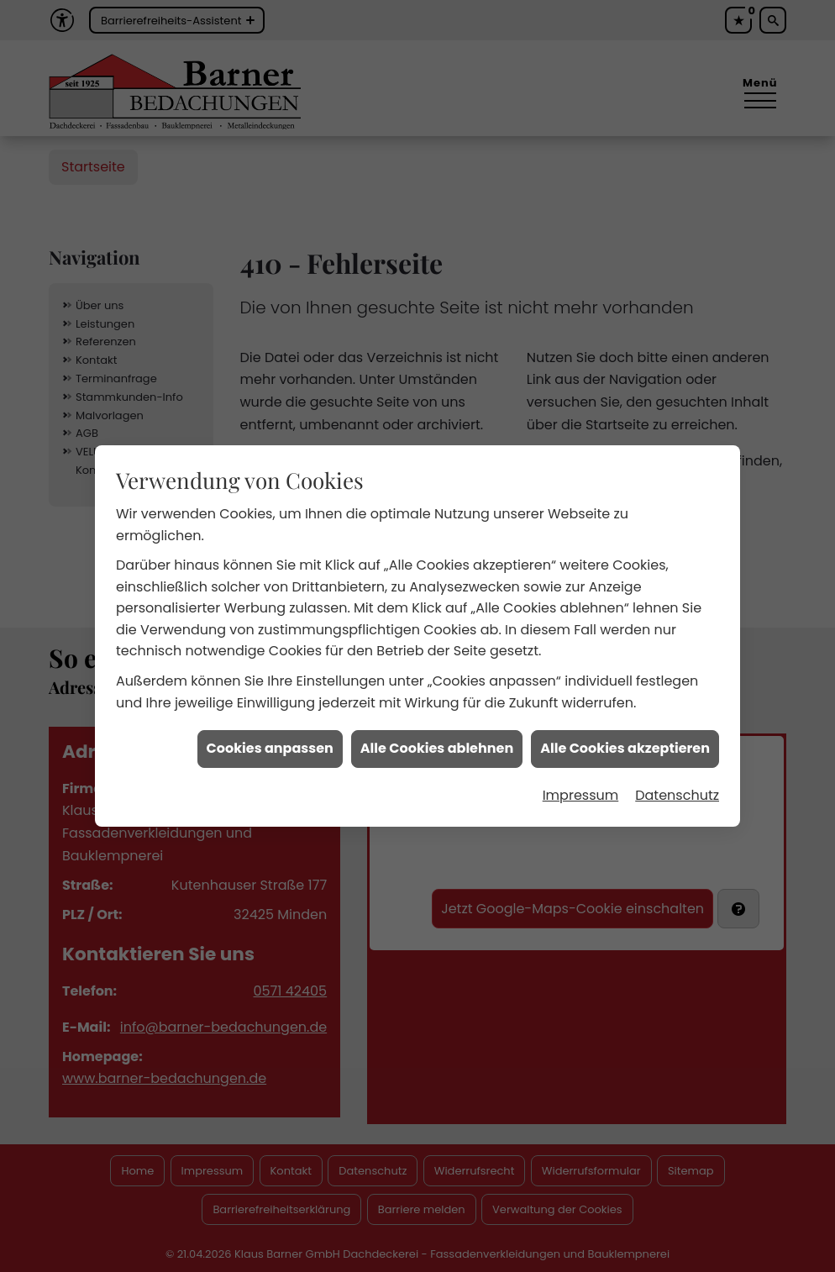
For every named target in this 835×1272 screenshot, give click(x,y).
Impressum (581, 781)
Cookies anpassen (270, 735)
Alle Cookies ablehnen (436, 735)
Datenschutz (677, 781)
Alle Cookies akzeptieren (625, 735)
